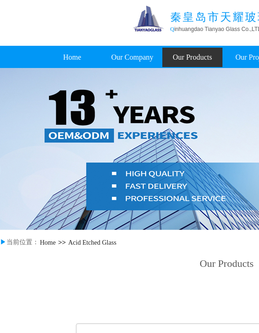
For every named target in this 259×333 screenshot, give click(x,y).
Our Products (192, 57)
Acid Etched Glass (92, 242)
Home (72, 57)
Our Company (132, 57)
